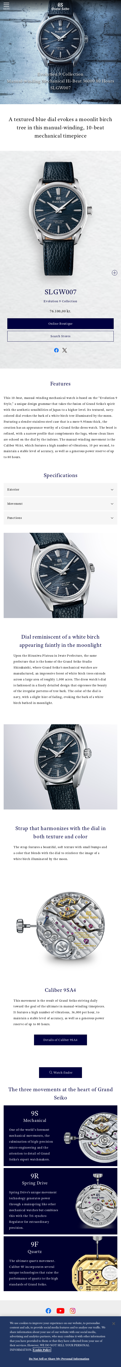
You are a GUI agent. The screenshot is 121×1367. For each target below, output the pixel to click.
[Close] (114, 1324)
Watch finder (61, 1072)
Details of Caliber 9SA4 (60, 1040)
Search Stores (60, 336)
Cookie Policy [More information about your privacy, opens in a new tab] (42, 1350)
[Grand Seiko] (60, 6)
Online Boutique (60, 323)
